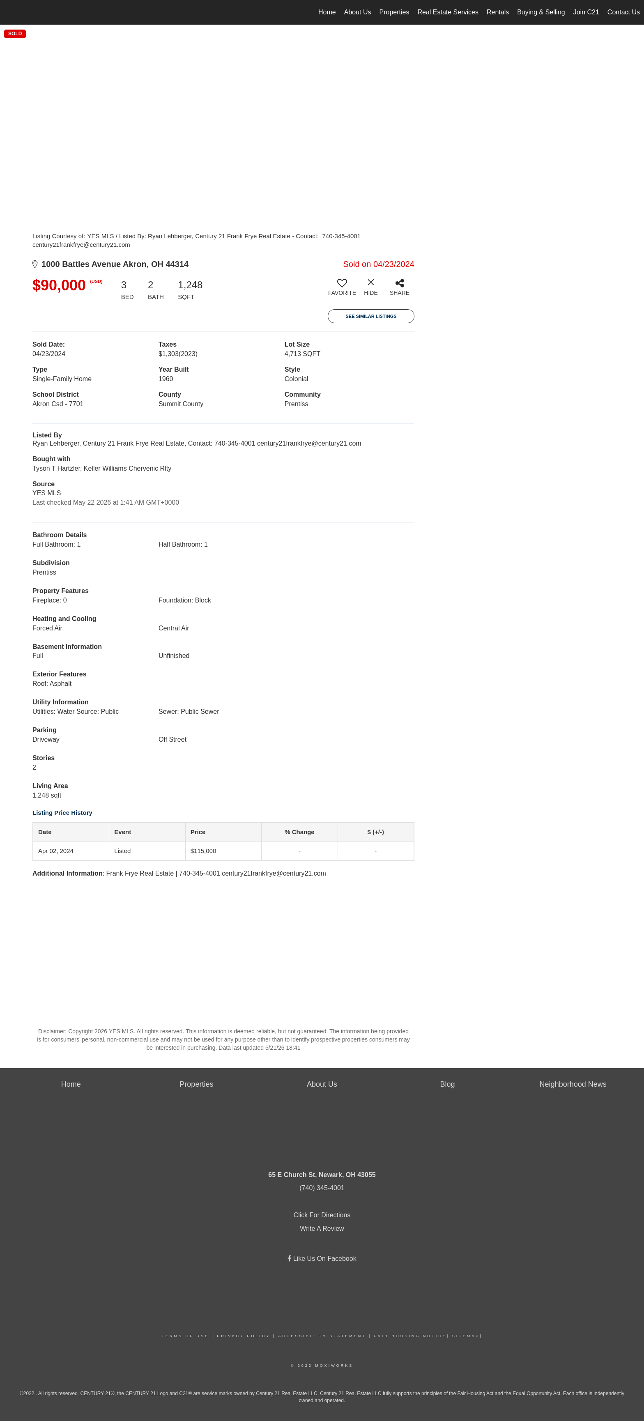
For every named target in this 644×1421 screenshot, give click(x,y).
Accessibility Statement (322, 1336)
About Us (357, 12)
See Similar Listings (370, 316)
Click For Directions (322, 1215)
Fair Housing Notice (410, 1336)
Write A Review (322, 1228)
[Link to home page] (10, 12)
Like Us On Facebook (323, 1258)
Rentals (498, 12)
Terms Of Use (185, 1336)
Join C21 (586, 12)
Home (327, 12)
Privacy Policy (243, 1336)
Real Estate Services (447, 12)
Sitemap (466, 1336)
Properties (394, 12)
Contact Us (623, 12)
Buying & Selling (541, 12)
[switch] (342, 290)
